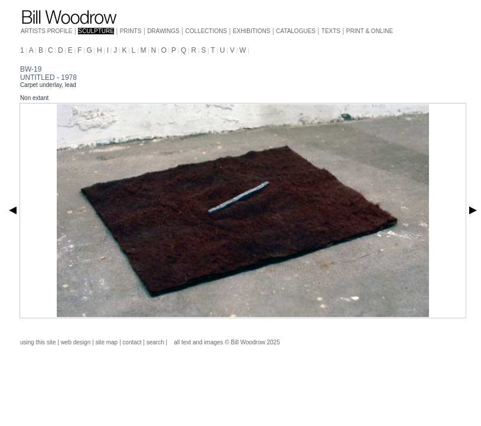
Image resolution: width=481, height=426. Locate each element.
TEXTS (330, 31)
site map (106, 342)
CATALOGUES (296, 31)
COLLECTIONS (207, 31)
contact (131, 342)
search (155, 342)
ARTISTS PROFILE (47, 31)
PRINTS (131, 31)
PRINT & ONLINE (369, 31)
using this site (38, 342)
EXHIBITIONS (251, 31)
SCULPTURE (96, 31)
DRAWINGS (163, 31)
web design (76, 342)
